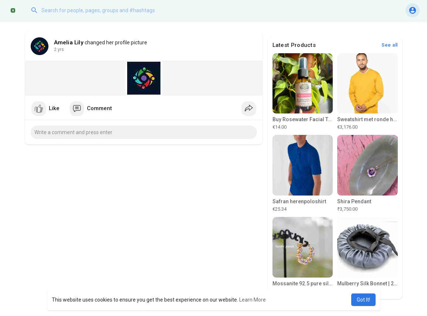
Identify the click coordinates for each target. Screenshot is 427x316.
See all (390, 45)
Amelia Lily (69, 42)
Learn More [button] (252, 300)
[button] (101, 10)
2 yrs (59, 49)
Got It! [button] (363, 300)
